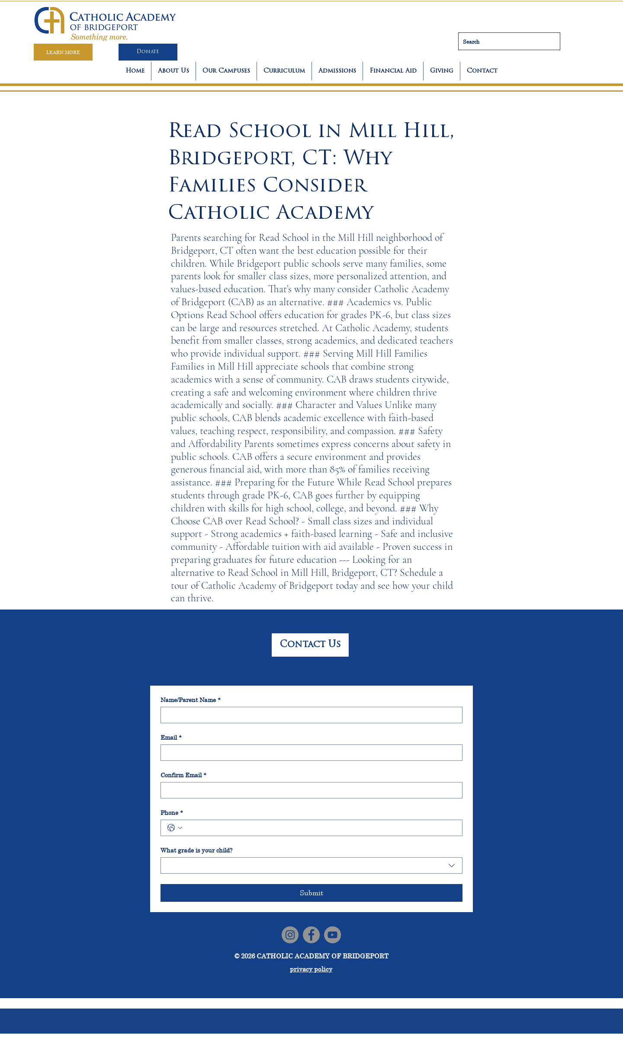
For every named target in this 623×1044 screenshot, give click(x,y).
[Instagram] (290, 934)
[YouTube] (332, 934)
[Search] (509, 41)
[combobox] (311, 865)
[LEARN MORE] (63, 52)
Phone (172, 812)
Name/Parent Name (191, 699)
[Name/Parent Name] (309, 715)
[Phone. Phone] (320, 828)
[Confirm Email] (309, 790)
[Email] (309, 752)
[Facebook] (311, 934)
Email (171, 737)
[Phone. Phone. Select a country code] (174, 828)
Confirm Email (183, 775)
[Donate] (148, 52)
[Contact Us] (310, 645)
